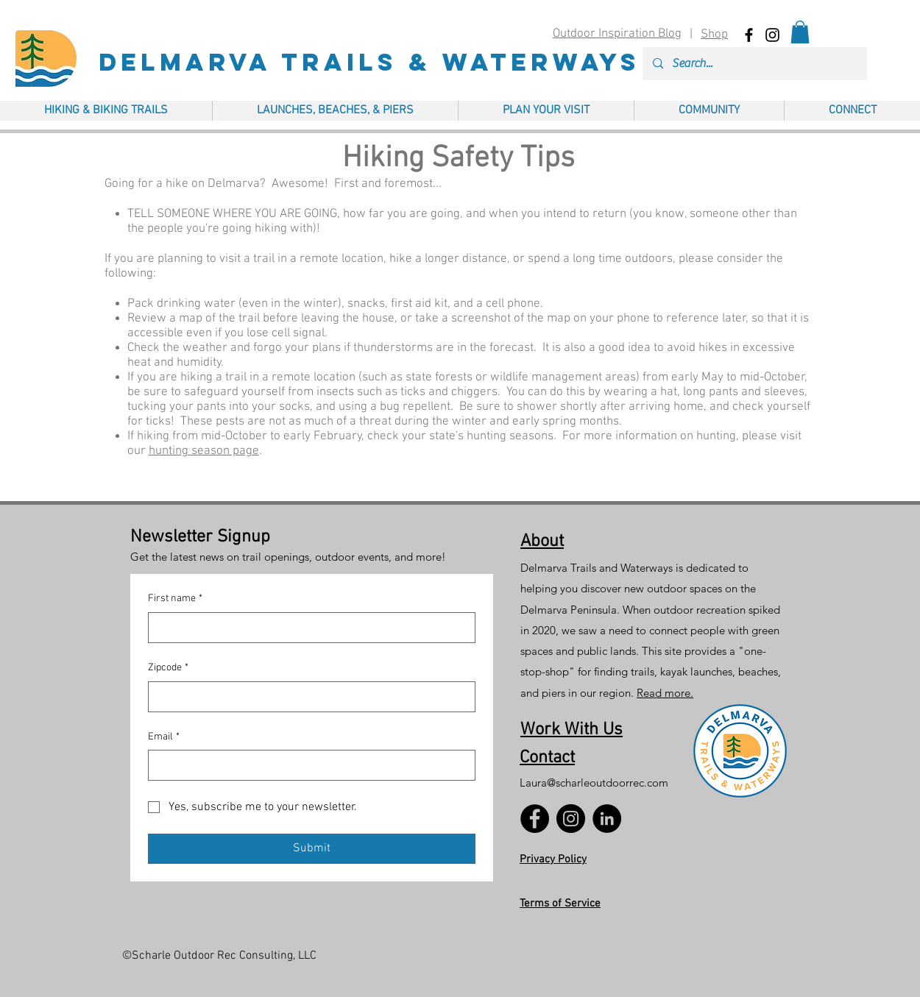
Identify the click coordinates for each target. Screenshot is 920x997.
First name (175, 599)
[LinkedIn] (606, 818)
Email (164, 737)
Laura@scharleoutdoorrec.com (594, 783)
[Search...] (754, 63)
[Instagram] (570, 818)
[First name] (307, 627)
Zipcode (168, 668)
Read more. (665, 693)
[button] (800, 32)
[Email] (307, 765)
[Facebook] (534, 818)
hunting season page (204, 451)
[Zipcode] (307, 697)
